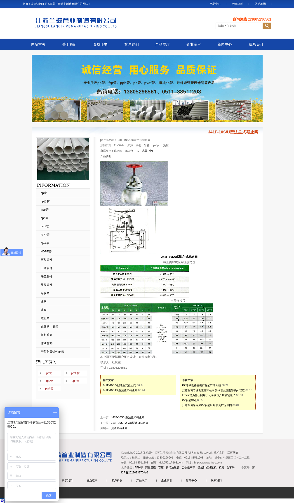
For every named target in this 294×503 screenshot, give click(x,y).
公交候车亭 (188, 467)
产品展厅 (162, 44)
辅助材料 (46, 343)
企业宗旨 (193, 44)
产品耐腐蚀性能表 (52, 351)
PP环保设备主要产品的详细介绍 (201, 385)
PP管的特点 (189, 400)
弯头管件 (46, 259)
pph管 (45, 218)
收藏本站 (237, 3)
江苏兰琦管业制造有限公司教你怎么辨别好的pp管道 (213, 390)
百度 (161, 467)
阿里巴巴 (150, 467)
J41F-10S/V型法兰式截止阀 (119, 385)
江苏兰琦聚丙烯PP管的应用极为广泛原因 (207, 405)
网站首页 (38, 44)
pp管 (44, 193)
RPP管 (45, 234)
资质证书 (100, 44)
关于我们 (69, 44)
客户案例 (131, 44)
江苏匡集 (232, 452)
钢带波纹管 (172, 467)
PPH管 (139, 467)
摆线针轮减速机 (207, 467)
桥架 (221, 467)
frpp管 (45, 209)
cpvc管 (45, 243)
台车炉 (230, 467)
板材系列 (46, 335)
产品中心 (215, 3)
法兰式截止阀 (144, 150)
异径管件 (46, 284)
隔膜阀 (45, 293)
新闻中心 (224, 44)
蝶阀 (44, 301)
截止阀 (45, 318)
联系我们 (256, 44)
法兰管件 (46, 276)
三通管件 (46, 268)
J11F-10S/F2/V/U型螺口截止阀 (129, 422)
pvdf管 (45, 226)
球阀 (44, 310)
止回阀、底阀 (49, 326)
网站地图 (260, 3)
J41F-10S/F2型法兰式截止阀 (120, 390)
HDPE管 (46, 251)
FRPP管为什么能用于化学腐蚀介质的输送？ (208, 395)
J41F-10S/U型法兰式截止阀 (179, 256)
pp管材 (45, 201)
